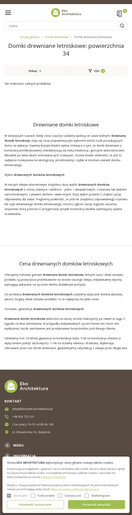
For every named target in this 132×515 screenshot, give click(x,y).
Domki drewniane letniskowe (93, 37)
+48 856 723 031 (23, 417)
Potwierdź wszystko (96, 504)
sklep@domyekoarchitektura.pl (32, 409)
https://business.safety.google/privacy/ (75, 489)
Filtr (97, 71)
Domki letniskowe (56, 37)
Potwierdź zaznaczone (35, 504)
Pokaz (33, 71)
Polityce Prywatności (53, 477)
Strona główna (29, 37)
